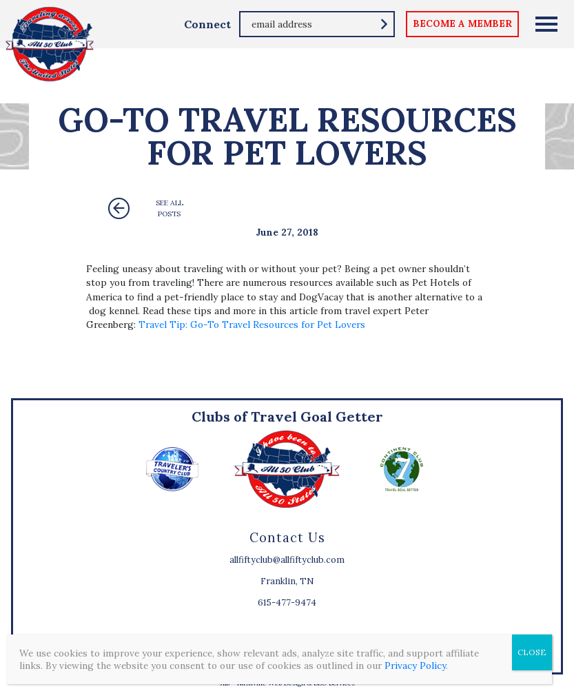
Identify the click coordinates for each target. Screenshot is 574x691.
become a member (462, 23)
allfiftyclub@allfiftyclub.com (287, 560)
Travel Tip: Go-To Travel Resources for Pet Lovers (252, 324)
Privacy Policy (415, 665)
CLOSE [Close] (531, 652)
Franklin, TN (287, 581)
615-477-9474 (287, 602)
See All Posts (169, 208)
